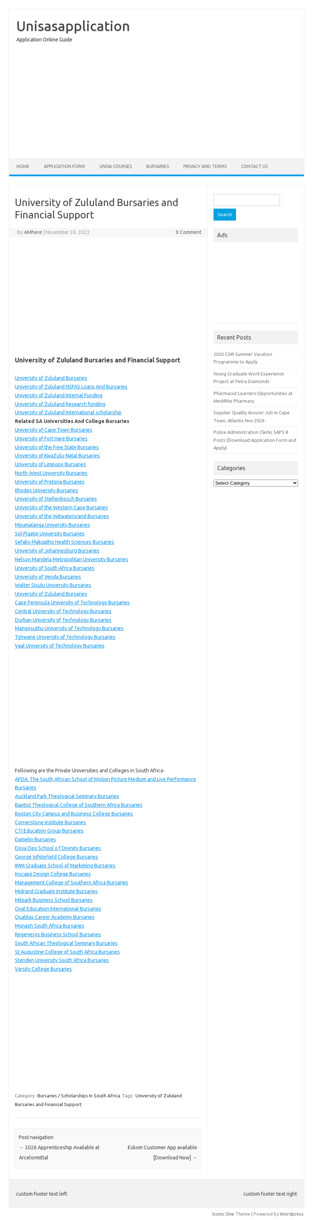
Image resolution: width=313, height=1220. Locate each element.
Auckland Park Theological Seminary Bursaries (67, 796)
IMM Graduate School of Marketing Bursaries (65, 865)
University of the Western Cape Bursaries (61, 507)
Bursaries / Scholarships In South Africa (78, 1095)
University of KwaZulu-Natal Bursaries (57, 456)
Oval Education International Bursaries (58, 909)
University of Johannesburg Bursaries (57, 551)
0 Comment (189, 232)
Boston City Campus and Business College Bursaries (74, 814)
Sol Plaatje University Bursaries (50, 534)
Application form (64, 166)
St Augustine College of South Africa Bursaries (67, 952)
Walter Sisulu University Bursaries (53, 585)
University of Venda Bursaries (48, 577)
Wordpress (292, 1213)
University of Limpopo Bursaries (50, 464)
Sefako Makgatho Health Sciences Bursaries (64, 542)
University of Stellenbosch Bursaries (56, 499)
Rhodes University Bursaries (46, 490)
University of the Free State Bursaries (57, 447)
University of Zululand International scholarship (68, 412)
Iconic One (223, 1213)
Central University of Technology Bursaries (63, 611)
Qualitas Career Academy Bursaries (54, 917)
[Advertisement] (156, 102)
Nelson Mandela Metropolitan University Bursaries (71, 559)
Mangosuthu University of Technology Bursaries (69, 628)
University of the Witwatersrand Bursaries (62, 516)
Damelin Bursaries (35, 839)
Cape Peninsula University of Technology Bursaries (72, 602)
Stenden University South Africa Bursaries (62, 960)
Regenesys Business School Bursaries (58, 934)
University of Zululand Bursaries (51, 378)
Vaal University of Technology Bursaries (60, 646)
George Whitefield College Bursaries (56, 857)
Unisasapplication (73, 25)
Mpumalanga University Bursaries (52, 525)
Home (22, 166)
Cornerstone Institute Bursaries (50, 822)
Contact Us (254, 166)
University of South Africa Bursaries (54, 568)
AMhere (33, 232)
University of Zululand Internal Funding (58, 395)
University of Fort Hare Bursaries (51, 438)
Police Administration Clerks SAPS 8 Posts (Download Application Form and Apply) (255, 440)
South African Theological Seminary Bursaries (66, 943)
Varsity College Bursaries (43, 969)
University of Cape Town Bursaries (53, 430)
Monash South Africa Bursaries (49, 926)
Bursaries (157, 166)
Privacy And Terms (205, 166)
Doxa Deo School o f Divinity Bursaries (58, 848)
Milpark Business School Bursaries (54, 900)
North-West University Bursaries (51, 473)
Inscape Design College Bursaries (53, 874)
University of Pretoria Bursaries (50, 482)
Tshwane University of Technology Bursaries (65, 637)
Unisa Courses (115, 166)
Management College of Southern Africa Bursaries (71, 883)
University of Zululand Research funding (60, 404)
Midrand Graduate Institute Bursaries (56, 891)
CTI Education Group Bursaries (49, 831)
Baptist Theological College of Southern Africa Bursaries (78, 805)
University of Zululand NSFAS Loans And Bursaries (71, 387)
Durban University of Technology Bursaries (63, 620)
